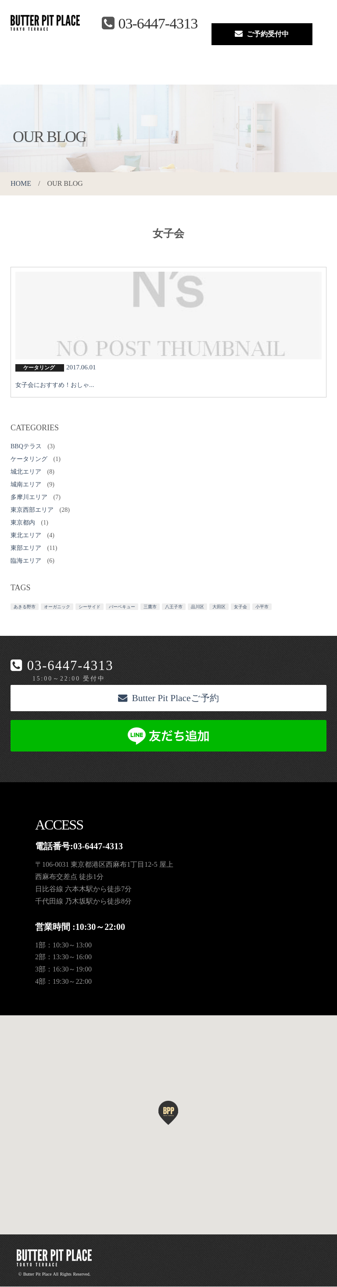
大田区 (219, 606)
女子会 (240, 606)
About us (35, 72)
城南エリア (26, 484)
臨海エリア (26, 560)
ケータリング (29, 459)
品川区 (197, 606)
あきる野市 (25, 606)
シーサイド (89, 606)
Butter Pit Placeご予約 (168, 698)
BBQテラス (26, 446)
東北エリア (26, 535)
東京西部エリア (32, 510)
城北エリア (26, 471)
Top (12, 72)
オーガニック (57, 606)
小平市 (262, 606)
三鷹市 (150, 606)
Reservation (188, 72)
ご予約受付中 (262, 34)
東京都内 (23, 522)
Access (118, 72)
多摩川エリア (29, 497)
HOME (21, 183)
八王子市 (174, 606)
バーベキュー (122, 606)
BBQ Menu (89, 72)
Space (60, 72)
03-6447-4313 (70, 666)
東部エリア (26, 548)
